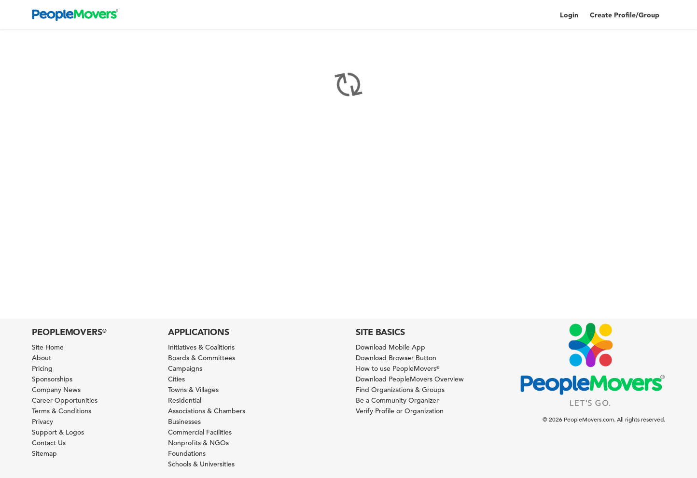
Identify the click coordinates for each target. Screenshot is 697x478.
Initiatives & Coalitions (201, 347)
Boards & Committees (201, 357)
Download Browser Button (396, 357)
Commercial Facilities (200, 432)
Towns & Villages (193, 389)
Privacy (42, 421)
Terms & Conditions (61, 411)
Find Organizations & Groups (400, 389)
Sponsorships (52, 379)
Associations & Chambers (206, 411)
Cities (176, 379)
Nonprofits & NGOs (198, 442)
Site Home (48, 347)
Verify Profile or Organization (400, 411)
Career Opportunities (65, 400)
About (41, 357)
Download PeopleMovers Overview (410, 379)
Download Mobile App (390, 347)
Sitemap (44, 453)
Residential (184, 400)
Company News (56, 389)
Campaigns (185, 368)
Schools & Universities (201, 464)
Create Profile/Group (624, 15)
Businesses (184, 421)
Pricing (42, 368)
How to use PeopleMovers (397, 368)
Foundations (187, 453)
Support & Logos (58, 432)
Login (569, 15)
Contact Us (49, 442)
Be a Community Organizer (397, 400)
